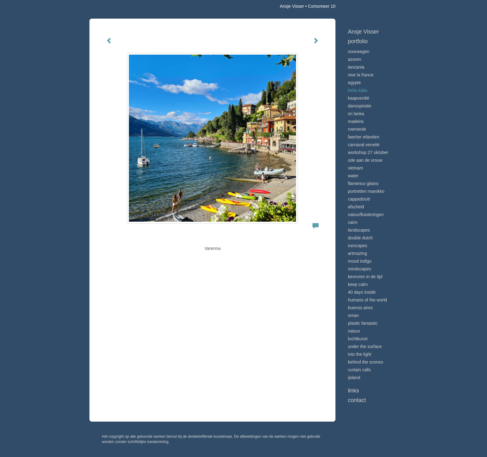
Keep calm (358, 284)
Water (353, 175)
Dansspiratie (359, 105)
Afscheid (356, 206)
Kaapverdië (358, 98)
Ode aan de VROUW (365, 160)
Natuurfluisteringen (366, 214)
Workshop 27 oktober (368, 152)
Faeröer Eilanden (363, 136)
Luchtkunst (357, 338)
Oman (353, 315)
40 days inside (362, 292)
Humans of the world (367, 299)
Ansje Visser (292, 6)
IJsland (354, 377)
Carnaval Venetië (364, 144)
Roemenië (357, 129)
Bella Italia (357, 90)
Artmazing (357, 253)
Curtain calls (359, 369)
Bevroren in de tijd (365, 276)
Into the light (359, 354)
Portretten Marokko (366, 191)
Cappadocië (359, 199)
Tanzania (356, 67)
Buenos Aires (360, 307)
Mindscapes (359, 268)
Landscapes (359, 230)
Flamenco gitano (363, 183)
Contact (357, 400)
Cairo (352, 222)
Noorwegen (358, 51)
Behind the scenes (365, 362)
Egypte (354, 82)
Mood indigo (359, 261)
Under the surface (365, 346)
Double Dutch (360, 237)
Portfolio (358, 41)
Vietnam (355, 167)
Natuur (354, 330)
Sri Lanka (356, 113)
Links (353, 390)
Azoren (354, 59)
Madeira (356, 121)
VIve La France (360, 74)
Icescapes (357, 245)
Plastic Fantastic (363, 323)
